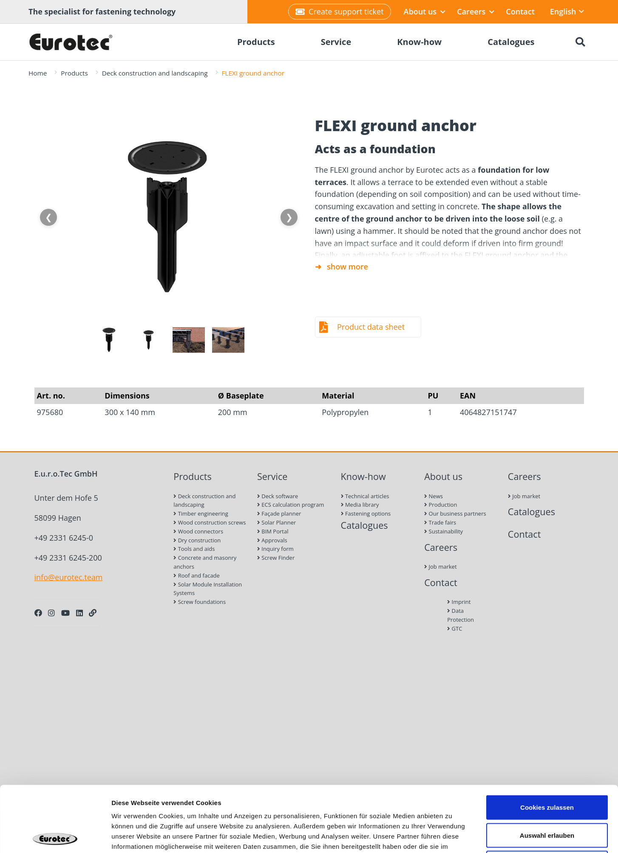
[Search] (580, 42)
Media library (360, 504)
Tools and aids (194, 549)
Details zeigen (452, 836)
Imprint (459, 602)
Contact (520, 11)
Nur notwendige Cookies (547, 797)
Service (272, 476)
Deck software (277, 496)
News (433, 496)
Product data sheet (371, 327)
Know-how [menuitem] (419, 42)
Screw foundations (199, 602)
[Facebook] (38, 613)
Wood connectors (198, 531)
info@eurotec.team (68, 577)
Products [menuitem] (256, 42)
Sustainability (443, 531)
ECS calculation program (290, 504)
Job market (440, 566)
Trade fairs (440, 522)
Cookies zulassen (547, 741)
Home (37, 73)
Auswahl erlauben (547, 769)
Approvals (272, 540)
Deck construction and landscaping (155, 73)
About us (425, 11)
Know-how (363, 476)
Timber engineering (200, 513)
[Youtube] (65, 613)
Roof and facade (196, 575)
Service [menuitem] (336, 42)
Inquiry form (275, 549)
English (567, 11)
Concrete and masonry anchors (204, 562)
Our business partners (455, 513)
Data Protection (460, 615)
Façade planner (279, 513)
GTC (454, 628)
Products (74, 73)
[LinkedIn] (79, 613)
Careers (475, 11)
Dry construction (197, 540)
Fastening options (366, 513)
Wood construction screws (209, 522)
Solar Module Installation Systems (207, 589)
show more (347, 266)
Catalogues (364, 525)
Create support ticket (339, 11)
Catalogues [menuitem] (511, 42)
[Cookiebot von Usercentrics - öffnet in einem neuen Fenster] (55, 836)
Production (440, 504)
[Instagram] (51, 613)
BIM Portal (273, 531)
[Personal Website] (92, 613)
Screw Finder (276, 557)
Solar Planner (276, 522)
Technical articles (365, 496)
